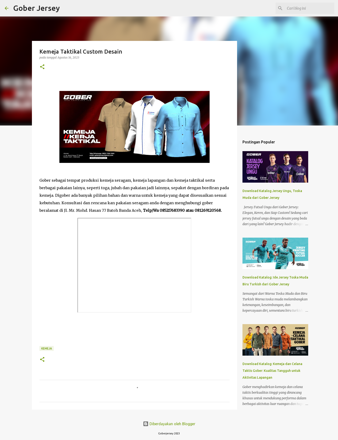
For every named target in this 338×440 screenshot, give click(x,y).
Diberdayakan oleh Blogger (169, 424)
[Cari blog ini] (309, 8)
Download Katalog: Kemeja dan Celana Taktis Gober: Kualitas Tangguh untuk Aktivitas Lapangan (272, 370)
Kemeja (46, 348)
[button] (42, 67)
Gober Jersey (36, 8)
